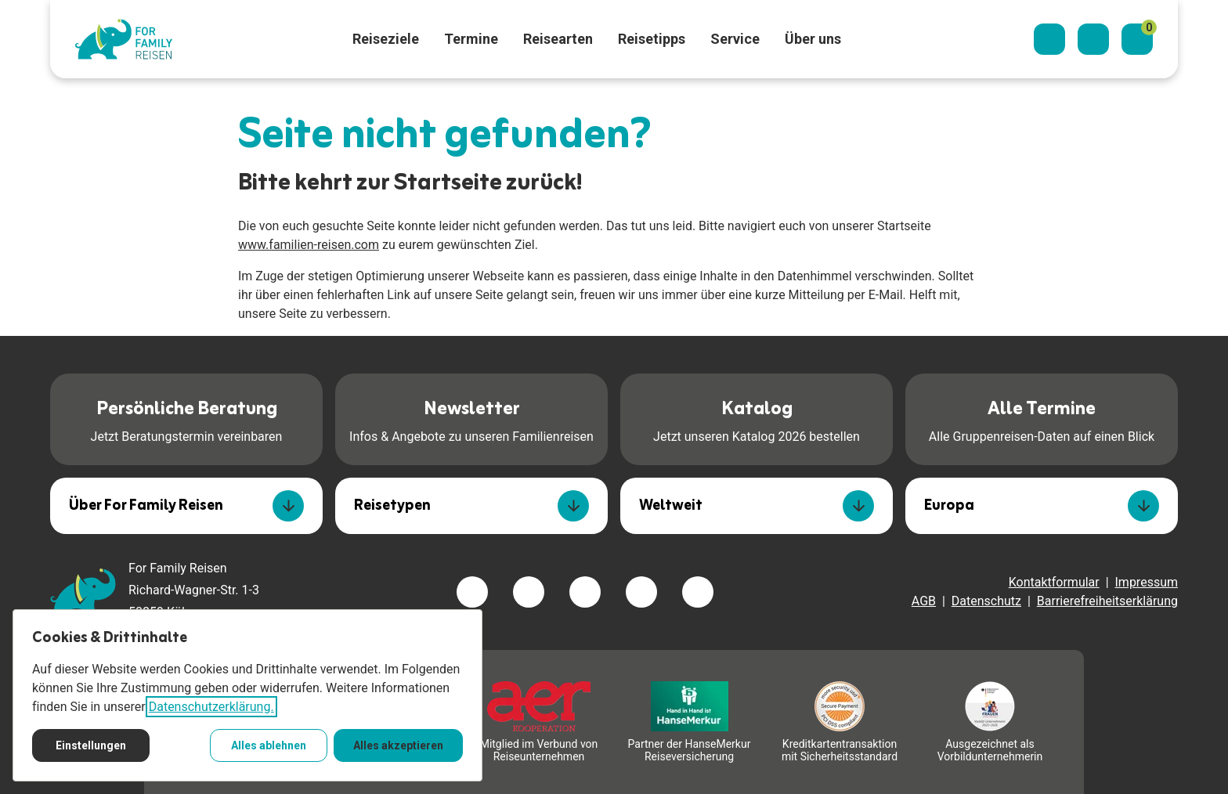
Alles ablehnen (268, 745)
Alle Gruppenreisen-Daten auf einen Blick (1041, 418)
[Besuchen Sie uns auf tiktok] (697, 592)
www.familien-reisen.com (308, 244)
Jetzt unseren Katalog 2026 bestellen (756, 418)
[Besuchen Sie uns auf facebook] (472, 592)
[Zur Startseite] (123, 39)
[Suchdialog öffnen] (1049, 39)
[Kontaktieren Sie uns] (1093, 39)
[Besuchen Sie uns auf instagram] (585, 592)
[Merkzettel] (1137, 39)
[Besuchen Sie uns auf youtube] (641, 592)
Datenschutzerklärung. (211, 706)
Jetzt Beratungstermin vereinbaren (187, 418)
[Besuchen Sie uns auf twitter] (528, 592)
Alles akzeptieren (398, 745)
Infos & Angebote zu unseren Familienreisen (471, 418)
